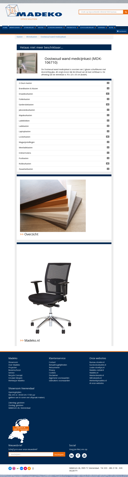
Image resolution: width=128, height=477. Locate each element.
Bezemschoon (14, 370)
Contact (52, 362)
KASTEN (42, 27)
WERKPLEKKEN (15, 27)
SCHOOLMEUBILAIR (88, 27)
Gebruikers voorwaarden (59, 380)
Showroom (13, 362)
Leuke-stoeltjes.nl (96, 367)
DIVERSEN (102, 27)
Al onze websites (96, 383)
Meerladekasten (25, 147)
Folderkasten (24, 99)
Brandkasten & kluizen (28, 88)
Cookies (52, 372)
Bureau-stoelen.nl (96, 362)
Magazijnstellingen (27, 142)
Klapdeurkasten (25, 115)
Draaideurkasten (26, 94)
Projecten (12, 367)
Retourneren (54, 367)
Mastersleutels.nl (96, 375)
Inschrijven (59, 454)
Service (11, 372)
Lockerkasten (24, 137)
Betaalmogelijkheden (58, 365)
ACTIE (112, 27)
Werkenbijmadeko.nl (98, 380)
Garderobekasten (26, 104)
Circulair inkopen (15, 378)
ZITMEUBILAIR (30, 27)
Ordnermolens (25, 153)
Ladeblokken (24, 120)
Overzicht (53, 208)
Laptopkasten (25, 131)
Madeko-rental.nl (96, 370)
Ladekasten (24, 126)
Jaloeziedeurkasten (27, 110)
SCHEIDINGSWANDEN (56, 27)
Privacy (52, 370)
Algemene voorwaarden (59, 378)
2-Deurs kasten (25, 83)
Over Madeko (14, 365)
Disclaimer (53, 375)
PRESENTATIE (72, 27)
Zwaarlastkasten (26, 169)
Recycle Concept (15, 375)
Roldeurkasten (25, 163)
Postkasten (23, 158)
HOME (5, 27)
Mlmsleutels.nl (95, 378)
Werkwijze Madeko (16, 380)
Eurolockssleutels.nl (97, 365)
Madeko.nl (51, 294)
